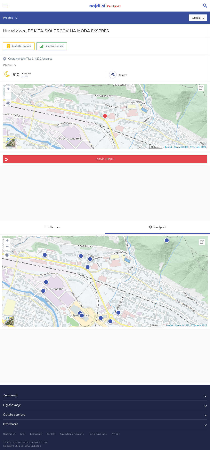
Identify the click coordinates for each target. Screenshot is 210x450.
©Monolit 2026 (181, 147)
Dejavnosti (9, 434)
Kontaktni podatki (21, 46)
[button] (8, 103)
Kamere (123, 75)
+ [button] (8, 89)
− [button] (8, 95)
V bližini (7, 65)
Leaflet (168, 147)
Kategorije (36, 434)
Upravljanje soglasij (72, 434)
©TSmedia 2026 (197, 147)
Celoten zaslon (201, 88)
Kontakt (51, 434)
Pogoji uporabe (98, 434)
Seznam (52, 227)
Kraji (22, 434)
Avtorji (115, 434)
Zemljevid (157, 227)
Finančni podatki (54, 46)
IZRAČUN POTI (105, 159)
